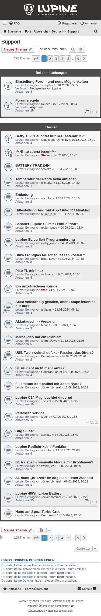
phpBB (37, 601)
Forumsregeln (27, 100)
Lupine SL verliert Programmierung (45, 239)
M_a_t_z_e (48, 213)
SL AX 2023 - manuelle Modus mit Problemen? (54, 462)
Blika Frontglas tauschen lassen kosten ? (50, 255)
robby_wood (49, 227)
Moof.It (45, 325)
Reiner (45, 104)
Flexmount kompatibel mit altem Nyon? (48, 384)
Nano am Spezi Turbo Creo (38, 512)
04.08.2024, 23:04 (73, 227)
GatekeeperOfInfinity (54, 139)
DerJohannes (49, 356)
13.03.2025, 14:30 (68, 182)
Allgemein (36, 107)
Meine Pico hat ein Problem (38, 337)
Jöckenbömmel (51, 387)
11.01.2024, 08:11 (67, 309)
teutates (46, 309)
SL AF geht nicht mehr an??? (40, 368)
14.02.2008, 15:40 (65, 155)
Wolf (44, 289)
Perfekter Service (29, 413)
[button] (36, 58)
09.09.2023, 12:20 (74, 356)
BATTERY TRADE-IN (32, 165)
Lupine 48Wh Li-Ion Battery (38, 493)
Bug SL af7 (24, 431)
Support (10, 42)
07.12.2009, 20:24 (65, 104)
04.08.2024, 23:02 (73, 243)
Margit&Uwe (49, 340)
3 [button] (56, 58)
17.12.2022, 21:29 (76, 497)
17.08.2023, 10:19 (76, 387)
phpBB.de (68, 605)
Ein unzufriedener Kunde (36, 286)
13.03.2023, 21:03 (68, 450)
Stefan (45, 155)
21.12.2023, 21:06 (73, 340)
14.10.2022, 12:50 (69, 515)
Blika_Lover (48, 258)
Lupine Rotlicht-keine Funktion (41, 447)
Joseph (45, 85)
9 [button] (78, 58)
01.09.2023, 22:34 (77, 371)
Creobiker (47, 515)
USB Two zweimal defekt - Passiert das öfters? (54, 353)
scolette (46, 169)
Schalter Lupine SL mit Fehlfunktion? (46, 224)
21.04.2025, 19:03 (67, 169)
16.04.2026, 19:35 (66, 85)
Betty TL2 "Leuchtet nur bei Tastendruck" (50, 136)
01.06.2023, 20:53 (65, 416)
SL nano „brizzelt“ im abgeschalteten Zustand (54, 478)
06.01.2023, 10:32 (76, 481)
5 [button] (68, 58)
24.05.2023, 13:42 (67, 434)
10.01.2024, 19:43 (65, 325)
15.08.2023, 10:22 (66, 401)
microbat (46, 182)
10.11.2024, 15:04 (71, 213)
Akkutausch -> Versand (35, 321)
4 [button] (62, 58)
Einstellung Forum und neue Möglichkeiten (51, 82)
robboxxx (47, 274)
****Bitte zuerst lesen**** (35, 152)
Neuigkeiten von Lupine (45, 88)
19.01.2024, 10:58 (68, 274)
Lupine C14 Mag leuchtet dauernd (43, 397)
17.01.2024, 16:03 (63, 289)
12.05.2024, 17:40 (72, 258)
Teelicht (46, 401)
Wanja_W (47, 465)
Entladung (24, 195)
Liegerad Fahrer (51, 371)
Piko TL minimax (29, 271)
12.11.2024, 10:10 (68, 198)
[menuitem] (14, 23)
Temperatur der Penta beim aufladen (46, 179)
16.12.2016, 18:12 (84, 139)
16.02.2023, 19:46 (69, 465)
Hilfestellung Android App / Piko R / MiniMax (52, 210)
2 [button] (50, 58)
